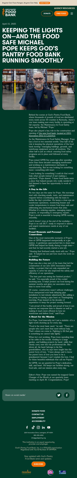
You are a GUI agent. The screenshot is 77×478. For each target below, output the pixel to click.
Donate (47, 13)
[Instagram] (38, 427)
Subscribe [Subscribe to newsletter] (38, 464)
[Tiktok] (33, 427)
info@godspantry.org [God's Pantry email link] (38, 438)
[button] (71, 13)
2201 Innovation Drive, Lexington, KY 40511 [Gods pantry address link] (38, 433)
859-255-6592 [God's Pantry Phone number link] (38, 435)
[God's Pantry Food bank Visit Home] (9, 12)
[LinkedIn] (43, 427)
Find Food (61, 13)
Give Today (44, 3)
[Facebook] (27, 427)
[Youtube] (48, 427)
